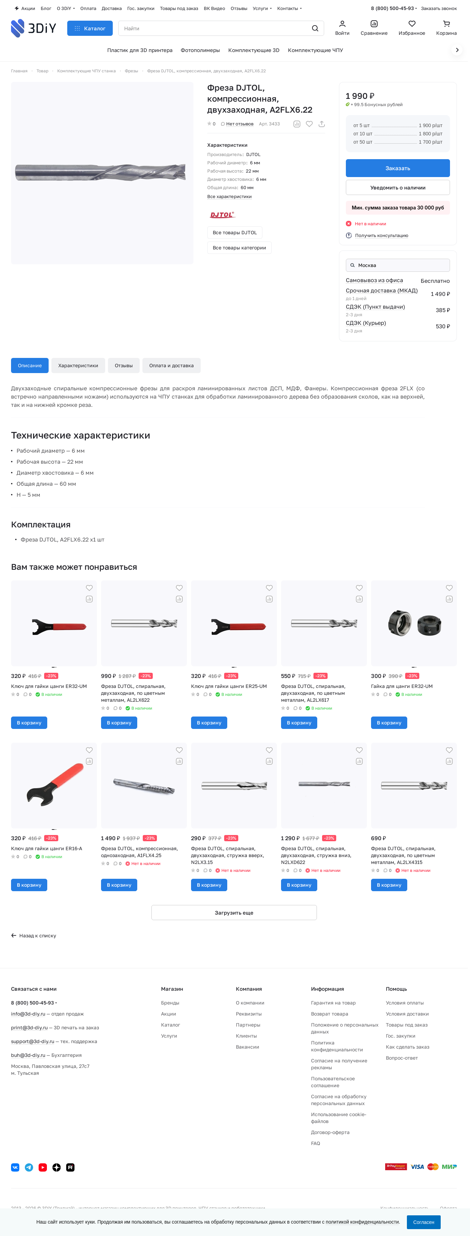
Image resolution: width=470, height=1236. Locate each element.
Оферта (448, 1208)
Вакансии (247, 1047)
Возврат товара (329, 1014)
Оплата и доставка (171, 365)
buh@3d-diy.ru (28, 1055)
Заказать (398, 168)
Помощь (396, 989)
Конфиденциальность (404, 1208)
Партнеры (248, 1025)
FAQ (315, 1143)
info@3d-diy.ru (28, 1014)
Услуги (169, 1036)
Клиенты (246, 1036)
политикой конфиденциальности (362, 1222)
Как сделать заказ (407, 1047)
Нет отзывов (237, 123)
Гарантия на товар (333, 1003)
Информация (327, 989)
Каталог (170, 1025)
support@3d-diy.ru (32, 1041)
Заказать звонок (439, 8)
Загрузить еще (234, 912)
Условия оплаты (405, 1003)
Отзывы (124, 365)
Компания (249, 989)
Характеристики (78, 365)
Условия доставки (407, 1014)
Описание (30, 365)
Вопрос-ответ (402, 1058)
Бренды (170, 1003)
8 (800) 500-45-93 (392, 8)
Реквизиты (249, 1014)
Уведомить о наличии (398, 187)
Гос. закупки (401, 1036)
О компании (250, 1003)
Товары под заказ (407, 1025)
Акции (168, 1014)
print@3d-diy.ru (29, 1027)
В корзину (29, 722)
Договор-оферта (330, 1132)
